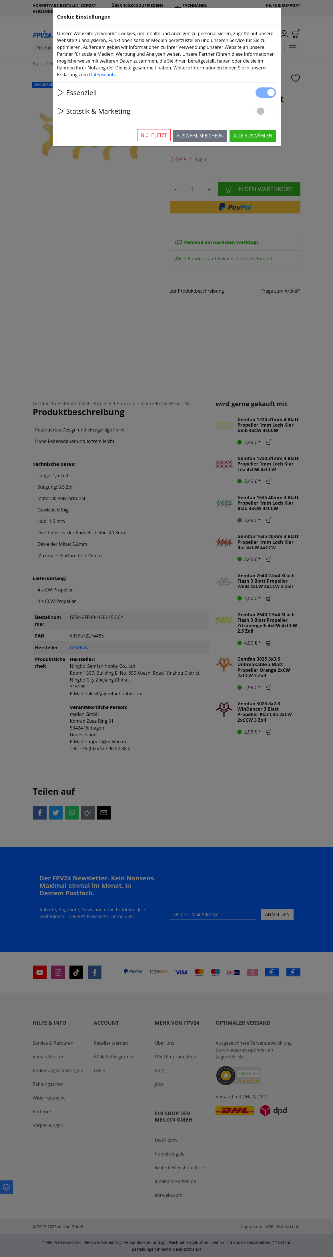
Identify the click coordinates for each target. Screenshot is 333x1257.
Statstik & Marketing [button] (93, 111)
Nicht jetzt (154, 135)
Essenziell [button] (77, 92)
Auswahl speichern (200, 136)
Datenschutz (102, 74)
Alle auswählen (252, 136)
